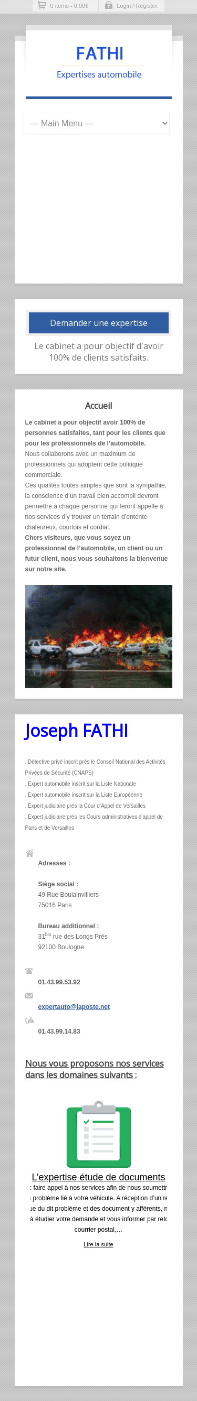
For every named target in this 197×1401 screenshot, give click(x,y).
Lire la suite (98, 1244)
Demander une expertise (99, 323)
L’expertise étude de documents (98, 1177)
